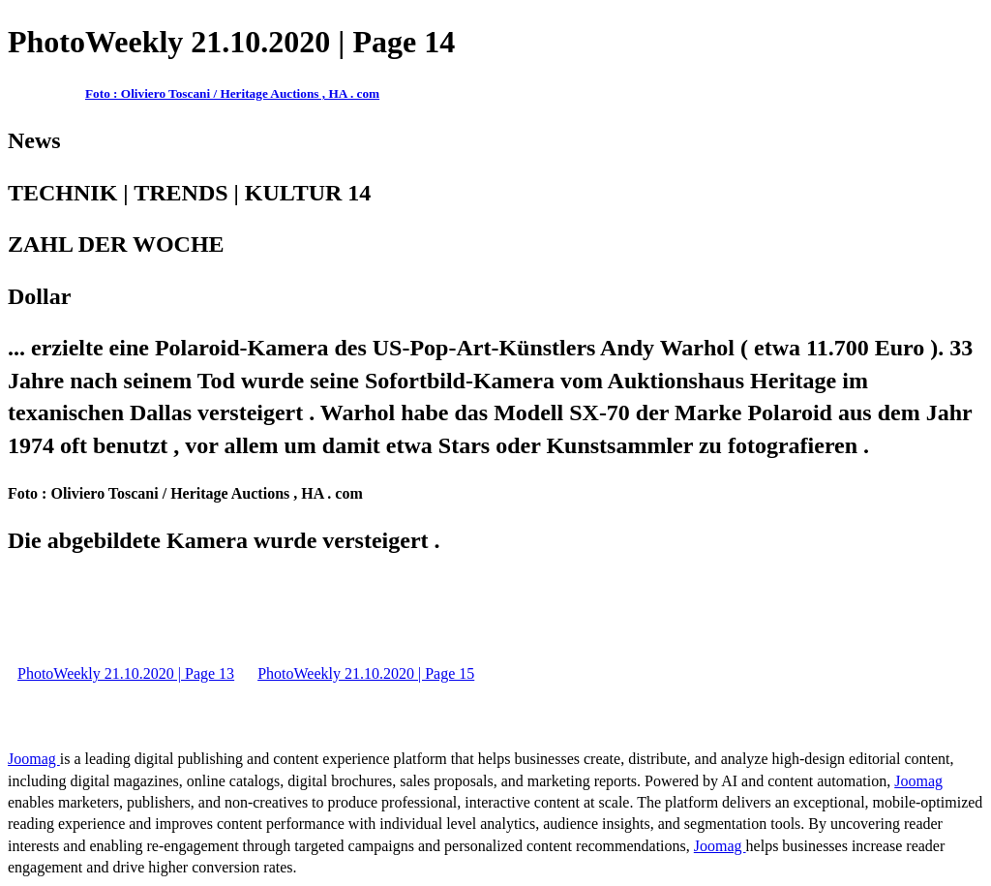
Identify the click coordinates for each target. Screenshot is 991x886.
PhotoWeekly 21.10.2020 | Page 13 (125, 673)
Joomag (34, 758)
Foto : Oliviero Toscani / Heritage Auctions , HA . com (232, 93)
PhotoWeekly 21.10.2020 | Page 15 (365, 673)
